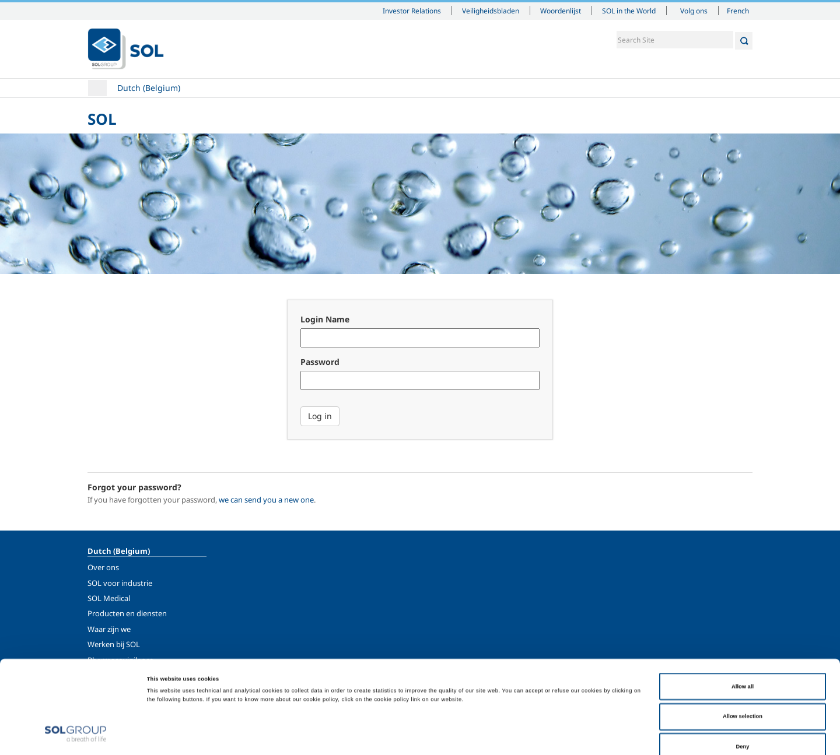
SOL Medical (109, 598)
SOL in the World (629, 10)
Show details (481, 736)
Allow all (743, 631)
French (738, 10)
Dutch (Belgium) (148, 87)
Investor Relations (412, 10)
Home (97, 88)
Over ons (103, 567)
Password (320, 361)
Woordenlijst (560, 10)
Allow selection (742, 662)
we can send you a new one (266, 499)
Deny (743, 691)
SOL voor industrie (120, 583)
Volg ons (694, 10)
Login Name (324, 319)
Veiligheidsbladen (490, 10)
